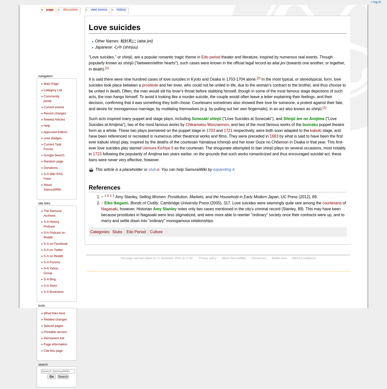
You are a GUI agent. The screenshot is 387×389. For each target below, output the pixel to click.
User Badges (53, 138)
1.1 (112, 195)
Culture (156, 232)
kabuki (315, 130)
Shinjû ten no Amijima (303, 119)
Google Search (54, 155)
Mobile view (279, 258)
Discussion (70, 9)
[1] (107, 68)
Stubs (117, 232)
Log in (377, 2)
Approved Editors (55, 132)
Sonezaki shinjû (206, 119)
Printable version (55, 332)
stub (152, 169)
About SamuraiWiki (234, 258)
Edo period (210, 57)
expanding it (223, 169)
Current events (54, 107)
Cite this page (53, 351)
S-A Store (50, 285)
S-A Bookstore (54, 292)
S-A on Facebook (56, 244)
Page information (55, 344)
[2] (258, 78)
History (121, 9)
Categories (99, 232)
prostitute (150, 85)
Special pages (53, 326)
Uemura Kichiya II (157, 148)
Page (49, 9)
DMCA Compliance (304, 258)
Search (43, 364)
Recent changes (55, 113)
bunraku (310, 125)
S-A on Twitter (53, 250)
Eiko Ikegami (116, 203)
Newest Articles (54, 119)
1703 (210, 130)
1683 (274, 136)
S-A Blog (50, 279)
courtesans (332, 203)
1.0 (106, 195)
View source (99, 9)
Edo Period (136, 232)
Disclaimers (259, 258)
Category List (53, 90)
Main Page (51, 84)
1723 (97, 154)
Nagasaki (109, 209)
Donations (51, 168)
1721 (228, 130)
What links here (54, 313)
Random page (53, 161)
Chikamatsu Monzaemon (207, 125)
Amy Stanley (164, 209)
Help (47, 125)
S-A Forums (52, 262)
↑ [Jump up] (102, 203)
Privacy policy (207, 258)
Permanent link (54, 338)
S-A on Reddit (53, 256)
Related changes (55, 319)
